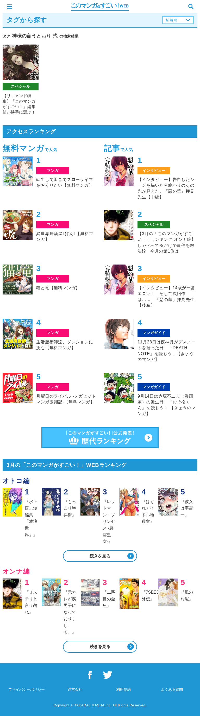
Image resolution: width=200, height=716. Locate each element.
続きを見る (100, 556)
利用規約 (123, 689)
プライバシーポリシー (26, 689)
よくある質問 (172, 689)
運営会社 (75, 689)
